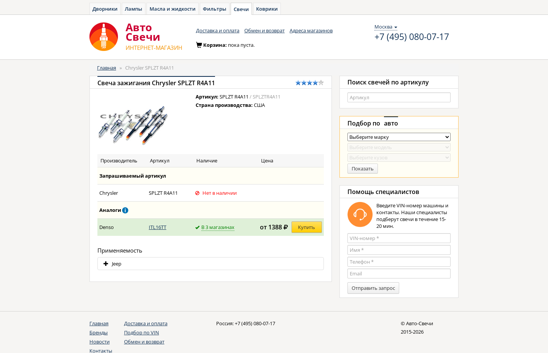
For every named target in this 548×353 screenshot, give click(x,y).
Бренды (98, 332)
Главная (106, 67)
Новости (99, 341)
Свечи (241, 9)
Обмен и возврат (264, 30)
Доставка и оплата (217, 30)
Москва (385, 26)
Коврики (267, 8)
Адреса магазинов (311, 30)
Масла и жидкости (173, 8)
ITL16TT (157, 227)
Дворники (105, 8)
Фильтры (214, 8)
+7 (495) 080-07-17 (411, 37)
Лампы (133, 8)
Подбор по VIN (141, 332)
